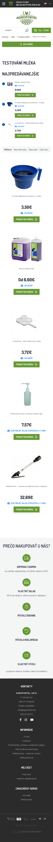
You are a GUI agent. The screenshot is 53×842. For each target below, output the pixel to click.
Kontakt (26, 795)
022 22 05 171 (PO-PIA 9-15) (24, 2)
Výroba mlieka (24, 37)
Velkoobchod (26, 757)
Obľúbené (8, 149)
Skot (13, 37)
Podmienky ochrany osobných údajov (26, 745)
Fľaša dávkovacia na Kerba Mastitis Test (26, 414)
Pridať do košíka (25, 95)
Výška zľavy (44, 149)
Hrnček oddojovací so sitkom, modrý (29, 103)
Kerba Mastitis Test (22, 82)
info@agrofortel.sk (27, 710)
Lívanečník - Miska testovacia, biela (29, 123)
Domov (5, 37)
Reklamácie (26, 799)
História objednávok (26, 778)
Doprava (26, 741)
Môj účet (26, 774)
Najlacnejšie (33, 149)
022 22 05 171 (26, 714)
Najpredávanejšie (20, 149)
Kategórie (26, 44)
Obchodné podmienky (26, 749)
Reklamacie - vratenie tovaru (26, 753)
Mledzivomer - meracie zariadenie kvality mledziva (26, 486)
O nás (26, 736)
